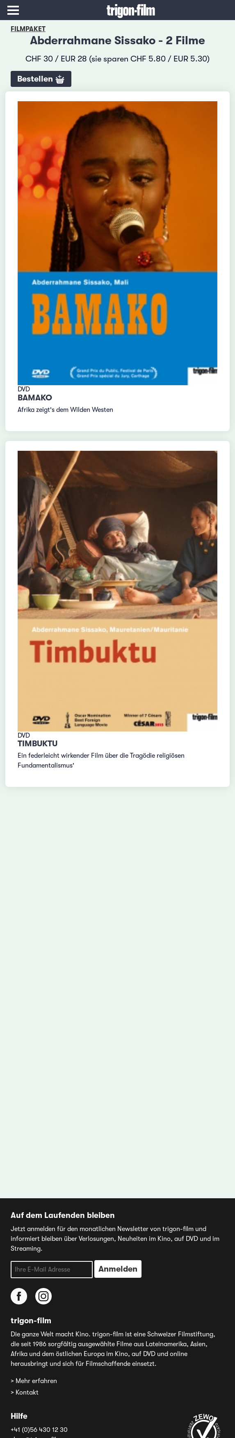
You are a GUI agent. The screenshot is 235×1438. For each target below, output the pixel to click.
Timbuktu (37, 743)
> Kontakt (25, 1392)
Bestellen (41, 79)
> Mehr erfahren (34, 1381)
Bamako (35, 397)
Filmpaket (28, 29)
